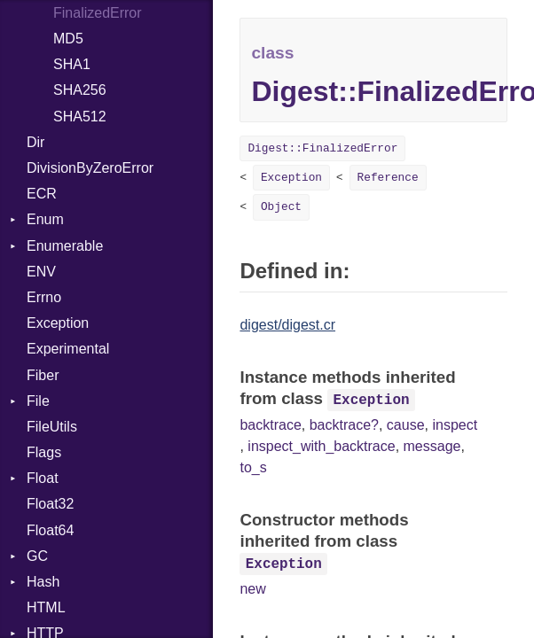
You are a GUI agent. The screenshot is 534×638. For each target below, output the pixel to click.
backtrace (270, 424)
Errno (44, 297)
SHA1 (71, 64)
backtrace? (344, 424)
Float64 (50, 530)
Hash (43, 581)
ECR (42, 193)
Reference (388, 177)
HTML (46, 607)
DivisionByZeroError (90, 167)
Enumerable (65, 245)
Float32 (50, 503)
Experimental (68, 348)
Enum (45, 219)
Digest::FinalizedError (322, 148)
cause (406, 424)
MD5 (68, 38)
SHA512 (79, 116)
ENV (41, 271)
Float (43, 478)
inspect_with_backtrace (321, 446)
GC (37, 556)
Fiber (43, 375)
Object (281, 207)
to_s (253, 467)
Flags (44, 452)
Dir (35, 142)
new (252, 588)
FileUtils (52, 426)
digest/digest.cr (287, 324)
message (432, 446)
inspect (454, 424)
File (38, 400)
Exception (58, 323)
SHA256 (79, 89)
